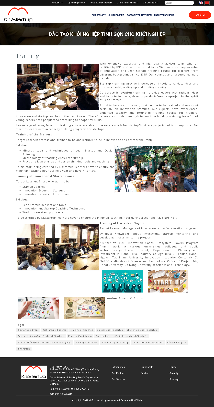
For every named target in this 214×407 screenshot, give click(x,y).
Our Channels (150, 2)
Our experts (147, 367)
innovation (24, 348)
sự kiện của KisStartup (110, 329)
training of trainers (86, 342)
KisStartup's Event (28, 329)
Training (27, 56)
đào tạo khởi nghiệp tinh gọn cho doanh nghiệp (44, 342)
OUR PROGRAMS (116, 15)
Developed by (131, 400)
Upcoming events (76, 2)
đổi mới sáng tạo (176, 342)
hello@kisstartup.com (61, 393)
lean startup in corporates (148, 342)
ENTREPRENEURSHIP (164, 15)
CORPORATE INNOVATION (139, 15)
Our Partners (118, 373)
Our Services (118, 379)
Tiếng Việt (207, 2)
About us (57, 2)
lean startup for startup (115, 342)
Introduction (118, 367)
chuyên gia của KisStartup (142, 329)
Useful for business (127, 2)
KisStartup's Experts (54, 329)
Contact (145, 373)
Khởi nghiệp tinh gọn (80, 336)
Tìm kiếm (191, 2)
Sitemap (174, 379)
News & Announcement (101, 2)
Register (200, 14)
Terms (172, 367)
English (201, 2)
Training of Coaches (81, 329)
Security (173, 373)
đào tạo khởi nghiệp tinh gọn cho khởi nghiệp (121, 336)
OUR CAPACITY (99, 15)
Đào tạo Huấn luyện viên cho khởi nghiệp (41, 336)
